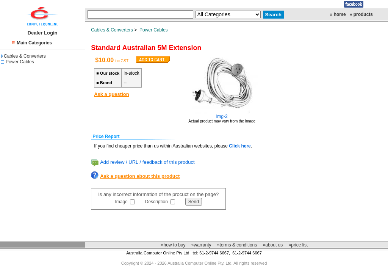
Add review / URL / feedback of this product (147, 162)
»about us (273, 245)
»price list (298, 245)
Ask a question (111, 94)
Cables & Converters (23, 56)
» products (361, 14)
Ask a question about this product (140, 176)
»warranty (201, 245)
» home (338, 14)
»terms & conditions (237, 245)
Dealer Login (43, 33)
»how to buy (173, 245)
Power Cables (20, 61)
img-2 (222, 116)
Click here (239, 146)
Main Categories (34, 43)
